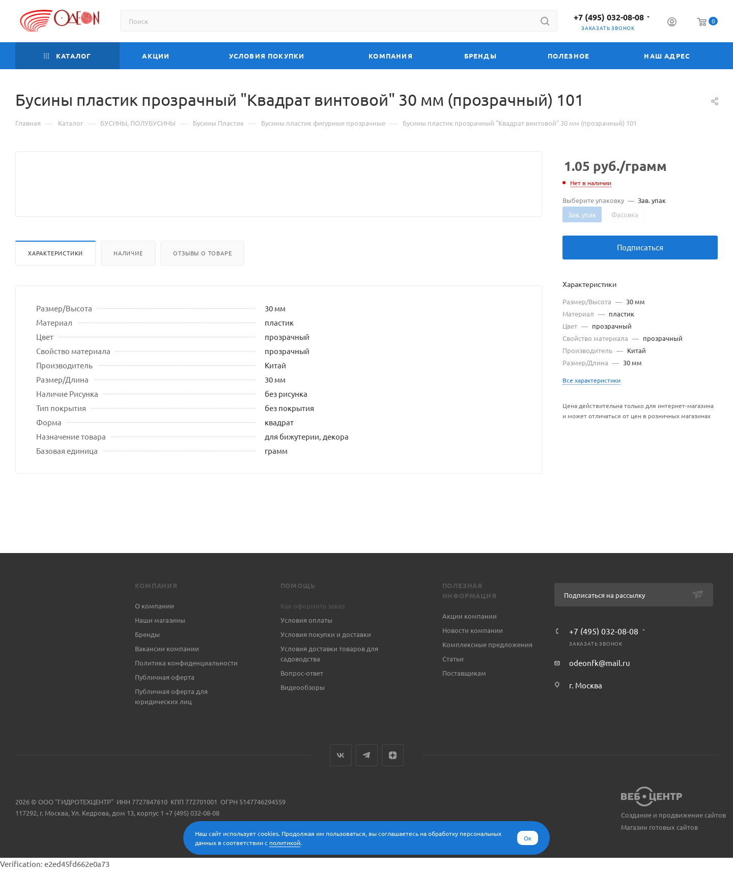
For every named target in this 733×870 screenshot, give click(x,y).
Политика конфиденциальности (186, 662)
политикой (284, 842)
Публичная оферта (164, 677)
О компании (154, 605)
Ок (527, 838)
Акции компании (469, 616)
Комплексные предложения (487, 644)
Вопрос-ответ (301, 673)
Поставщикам (464, 673)
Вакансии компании (167, 648)
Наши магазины (160, 620)
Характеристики (55, 277)
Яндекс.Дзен (393, 755)
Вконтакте (341, 755)
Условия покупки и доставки (325, 634)
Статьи (453, 658)
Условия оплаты (306, 620)
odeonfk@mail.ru (599, 663)
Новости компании (472, 630)
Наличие (128, 277)
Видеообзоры (302, 687)
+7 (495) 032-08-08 (609, 17)
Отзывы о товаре (202, 277)
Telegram (367, 755)
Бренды (147, 634)
